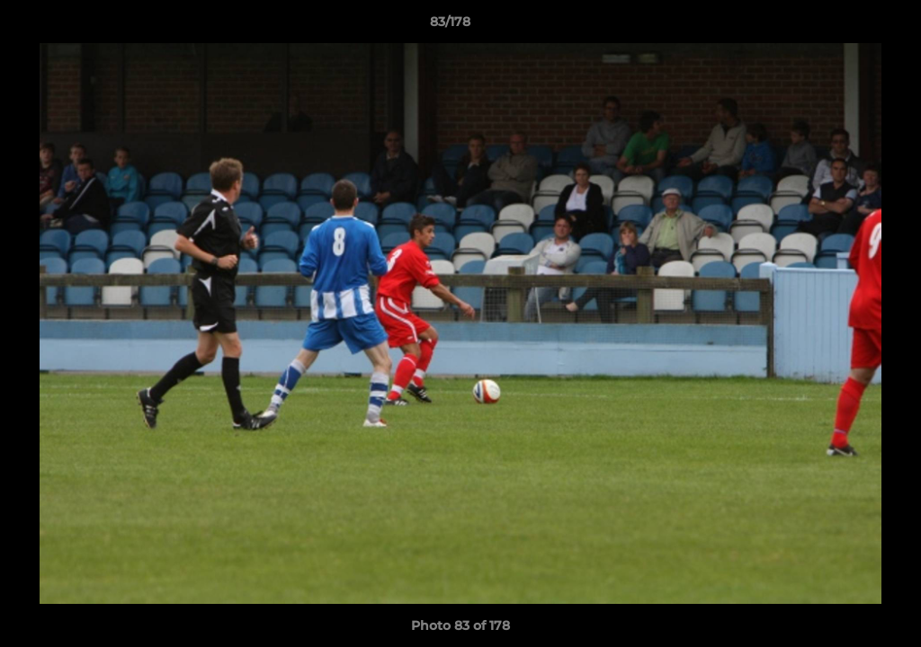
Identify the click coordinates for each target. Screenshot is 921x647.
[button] (845, 26)
